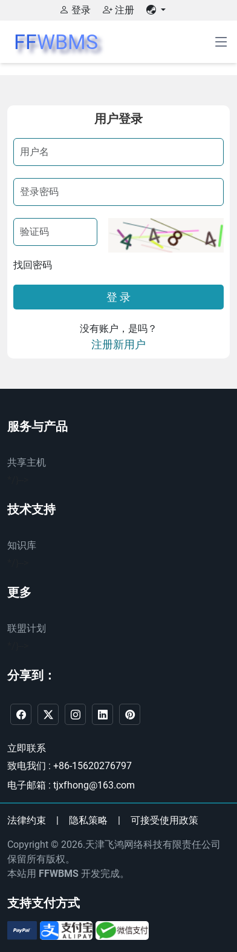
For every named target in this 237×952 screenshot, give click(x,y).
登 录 (118, 297)
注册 (118, 10)
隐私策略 (88, 820)
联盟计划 (26, 628)
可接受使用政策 (164, 820)
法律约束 (26, 820)
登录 (75, 10)
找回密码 (32, 265)
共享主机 (26, 462)
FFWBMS (59, 873)
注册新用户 (118, 344)
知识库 (21, 545)
